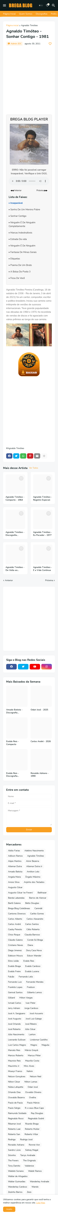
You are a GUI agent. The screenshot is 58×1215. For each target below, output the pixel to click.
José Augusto (14, 1018)
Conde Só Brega (35, 939)
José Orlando (14, 1023)
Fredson (31, 987)
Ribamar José (14, 1123)
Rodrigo (12, 1139)
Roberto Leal (14, 1129)
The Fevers (13, 1160)
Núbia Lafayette (15, 1087)
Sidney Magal (31, 1150)
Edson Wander (34, 955)
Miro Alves (29, 1066)
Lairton (32, 1034)
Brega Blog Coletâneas (19, 908)
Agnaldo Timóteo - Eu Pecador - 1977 (42, 534)
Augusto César (15, 887)
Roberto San (14, 1134)
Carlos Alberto (15, 918)
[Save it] (50, 43)
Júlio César (30, 1029)
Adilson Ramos (15, 855)
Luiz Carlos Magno (17, 1045)
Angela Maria (14, 876)
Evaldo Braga (14, 966)
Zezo (29, 1192)
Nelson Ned (35, 1076)
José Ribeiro (31, 1023)
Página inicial (12, 25)
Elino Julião (13, 960)
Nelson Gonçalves (16, 1076)
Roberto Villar (31, 1134)
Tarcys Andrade (27, 1155)
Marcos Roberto (15, 1055)
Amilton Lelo (33, 871)
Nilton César (14, 1081)
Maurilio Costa (32, 1060)
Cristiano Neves (15, 945)
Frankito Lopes (15, 987)
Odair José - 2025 (39, 709)
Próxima (49, 580)
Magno (33, 1045)
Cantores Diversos (17, 913)
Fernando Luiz (15, 981)
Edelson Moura (15, 955)
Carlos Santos (32, 924)
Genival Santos (15, 992)
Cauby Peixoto (15, 929)
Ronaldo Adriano (16, 1144)
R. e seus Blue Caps (34, 1108)
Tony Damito (14, 1165)
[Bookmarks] (47, 5)
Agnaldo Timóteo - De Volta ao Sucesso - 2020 (15, 569)
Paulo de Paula (15, 1102)
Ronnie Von (34, 1144)
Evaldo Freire (14, 971)
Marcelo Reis (14, 1050)
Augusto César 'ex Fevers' (20, 892)
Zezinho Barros (15, 1192)
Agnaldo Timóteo (29, 25)
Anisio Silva (13, 882)
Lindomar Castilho (39, 1039)
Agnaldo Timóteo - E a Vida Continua (42, 569)
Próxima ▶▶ (42, 190)
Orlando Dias (14, 1092)
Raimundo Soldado (17, 1113)
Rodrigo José (26, 1139)
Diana (30, 945)
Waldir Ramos (35, 1171)
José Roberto (14, 1029)
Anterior (9, 580)
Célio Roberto (33, 929)
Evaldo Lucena (32, 971)
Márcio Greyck (31, 1050)
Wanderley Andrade (39, 1181)
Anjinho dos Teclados (34, 882)
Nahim (30, 1071)
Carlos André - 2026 (41, 741)
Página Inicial (9, 13)
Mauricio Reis (14, 1060)
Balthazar (42, 892)
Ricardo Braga (32, 1123)
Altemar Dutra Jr (34, 866)
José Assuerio (36, 1013)
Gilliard (11, 997)
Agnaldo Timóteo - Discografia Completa (15, 534)
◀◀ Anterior (16, 190)
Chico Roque (14, 934)
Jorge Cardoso (31, 1008)
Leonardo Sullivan (17, 1039)
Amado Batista (15, 871)
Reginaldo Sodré (36, 1118)
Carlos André (14, 924)
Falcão (11, 976)
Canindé (38, 908)
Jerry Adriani (14, 1008)
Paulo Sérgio (14, 1108)
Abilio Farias (14, 850)
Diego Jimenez (15, 950)
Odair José (33, 1087)
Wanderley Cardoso (17, 1186)
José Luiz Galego (34, 1018)
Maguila (45, 1045)
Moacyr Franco (15, 1071)
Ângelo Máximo (32, 876)
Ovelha (32, 1097)
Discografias (41, 13)
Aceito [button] (9, 1209)
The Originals (29, 1160)
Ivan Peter (30, 1002)
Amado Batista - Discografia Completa (14, 711)
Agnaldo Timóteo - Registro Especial (42, 498)
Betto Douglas (32, 903)
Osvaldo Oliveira (33, 1092)
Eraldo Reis (28, 960)
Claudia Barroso (32, 934)
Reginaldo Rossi (16, 1118)
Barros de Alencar (37, 897)
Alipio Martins (14, 861)
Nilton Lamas (30, 1081)
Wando (35, 1186)
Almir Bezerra (32, 861)
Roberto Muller (32, 1129)
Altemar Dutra (15, 866)
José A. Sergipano (16, 1013)
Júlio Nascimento (16, 1034)
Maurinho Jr (13, 1066)
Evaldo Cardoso (32, 966)
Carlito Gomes (37, 913)
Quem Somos (25, 13)
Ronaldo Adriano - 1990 (40, 775)
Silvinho (12, 1155)
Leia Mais (40, 1202)
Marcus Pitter (34, 1055)
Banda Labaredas (16, 897)
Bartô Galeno (14, 903)
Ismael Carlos (14, 1002)
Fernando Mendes (34, 981)
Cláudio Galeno (15, 939)
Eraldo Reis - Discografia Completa (12, 775)
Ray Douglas (37, 1113)
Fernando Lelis (26, 976)
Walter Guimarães (16, 1181)
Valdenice (29, 1165)
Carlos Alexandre (35, 918)
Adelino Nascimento (34, 850)
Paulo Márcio (33, 1102)
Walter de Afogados (18, 1176)
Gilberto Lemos (34, 992)
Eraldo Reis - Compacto (12, 743)
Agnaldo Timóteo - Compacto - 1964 (15, 498)
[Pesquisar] (54, 5)
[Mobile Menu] (4, 5)
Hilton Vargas (26, 997)
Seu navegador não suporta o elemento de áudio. (29, 181)
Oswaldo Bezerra (16, 1097)
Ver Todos (33, 468)
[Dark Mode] (40, 5)
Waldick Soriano (16, 1171)
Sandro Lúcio (14, 1150)
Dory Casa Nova (34, 950)
